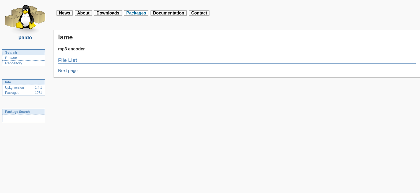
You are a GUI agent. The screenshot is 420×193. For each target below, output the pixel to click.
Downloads (107, 13)
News (64, 13)
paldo (25, 36)
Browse (11, 58)
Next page (68, 70)
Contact (199, 13)
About (83, 13)
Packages (136, 13)
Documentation (168, 13)
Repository (13, 63)
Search (11, 52)
